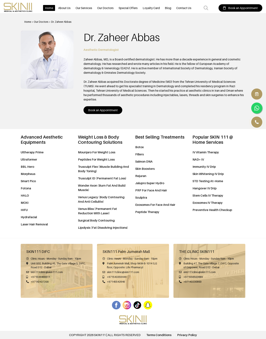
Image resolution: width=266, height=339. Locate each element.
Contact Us (183, 8)
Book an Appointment (240, 8)
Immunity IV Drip (204, 166)
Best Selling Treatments (159, 137)
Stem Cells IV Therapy (207, 195)
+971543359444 (116, 276)
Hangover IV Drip (204, 188)
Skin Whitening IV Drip (208, 174)
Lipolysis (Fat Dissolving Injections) (103, 227)
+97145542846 (116, 281)
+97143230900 (192, 281)
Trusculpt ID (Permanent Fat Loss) (102, 178)
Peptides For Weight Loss (96, 159)
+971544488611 (40, 276)
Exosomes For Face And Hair (155, 205)
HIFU (24, 210)
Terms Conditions (158, 335)
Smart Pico (28, 181)
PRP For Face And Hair (151, 190)
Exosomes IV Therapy (207, 203)
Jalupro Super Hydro (149, 183)
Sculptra (141, 197)
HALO (25, 195)
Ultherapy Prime (32, 152)
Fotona (26, 188)
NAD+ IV (198, 159)
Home (49, 8)
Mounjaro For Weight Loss (96, 152)
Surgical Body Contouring (96, 220)
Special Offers (128, 8)
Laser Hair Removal (34, 224)
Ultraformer (29, 159)
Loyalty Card (151, 8)
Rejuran (140, 176)
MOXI (24, 203)
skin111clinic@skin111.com (47, 272)
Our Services (84, 8)
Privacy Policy (187, 335)
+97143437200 (40, 281)
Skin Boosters (145, 169)
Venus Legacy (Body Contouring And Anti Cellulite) (101, 199)
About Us (64, 8)
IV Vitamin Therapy (205, 152)
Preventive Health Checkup (212, 210)
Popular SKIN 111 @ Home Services (212, 139)
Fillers (139, 154)
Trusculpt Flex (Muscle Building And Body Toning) (103, 169)
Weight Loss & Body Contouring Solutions (100, 139)
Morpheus (28, 174)
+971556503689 (193, 276)
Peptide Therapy (147, 212)
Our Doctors (105, 8)
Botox (139, 147)
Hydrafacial (29, 217)
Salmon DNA (144, 161)
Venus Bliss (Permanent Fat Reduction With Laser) (97, 211)
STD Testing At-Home (207, 181)
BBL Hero (27, 166)
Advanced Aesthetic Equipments (42, 139)
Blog (168, 8)
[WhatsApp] (256, 122)
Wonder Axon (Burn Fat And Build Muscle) (101, 188)
